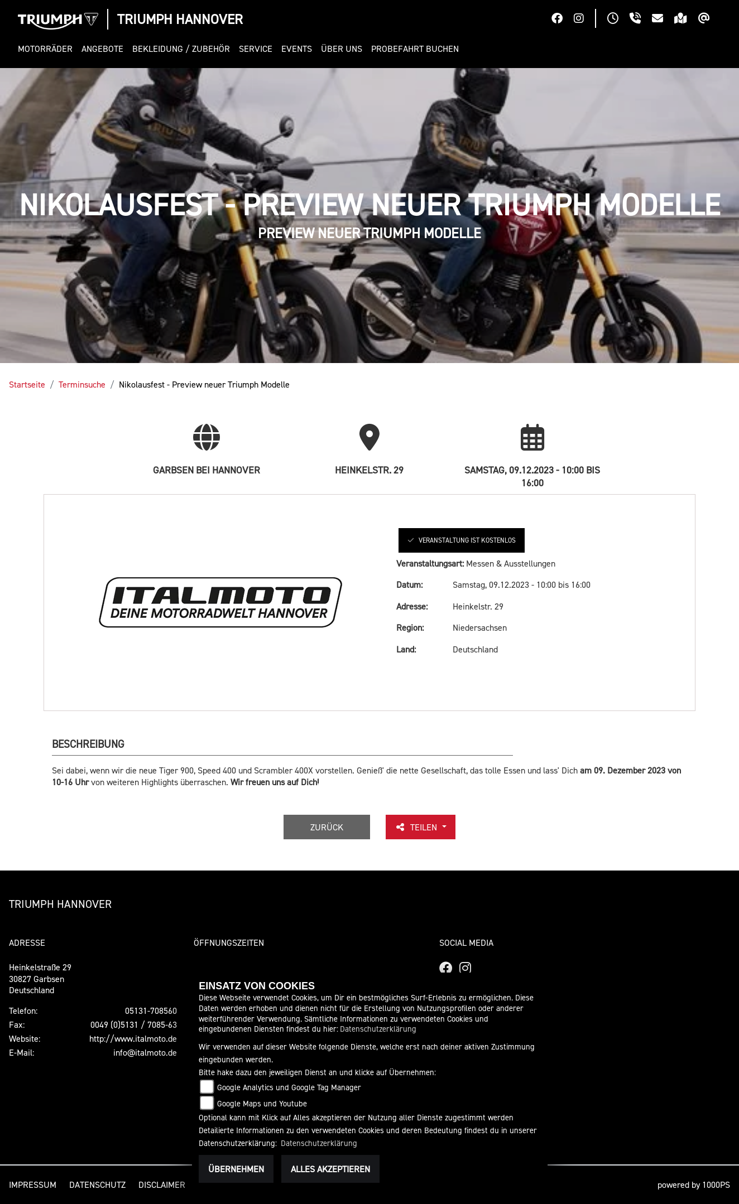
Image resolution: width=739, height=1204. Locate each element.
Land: (406, 649)
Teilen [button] (417, 827)
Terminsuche (82, 384)
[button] (47, 48)
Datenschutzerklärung (378, 1028)
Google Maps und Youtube (262, 1103)
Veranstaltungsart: (430, 563)
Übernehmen (236, 1168)
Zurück (326, 827)
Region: (410, 627)
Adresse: (412, 606)
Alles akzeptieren (330, 1168)
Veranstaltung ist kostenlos (461, 540)
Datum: (409, 584)
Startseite (27, 384)
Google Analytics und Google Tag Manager (289, 1087)
